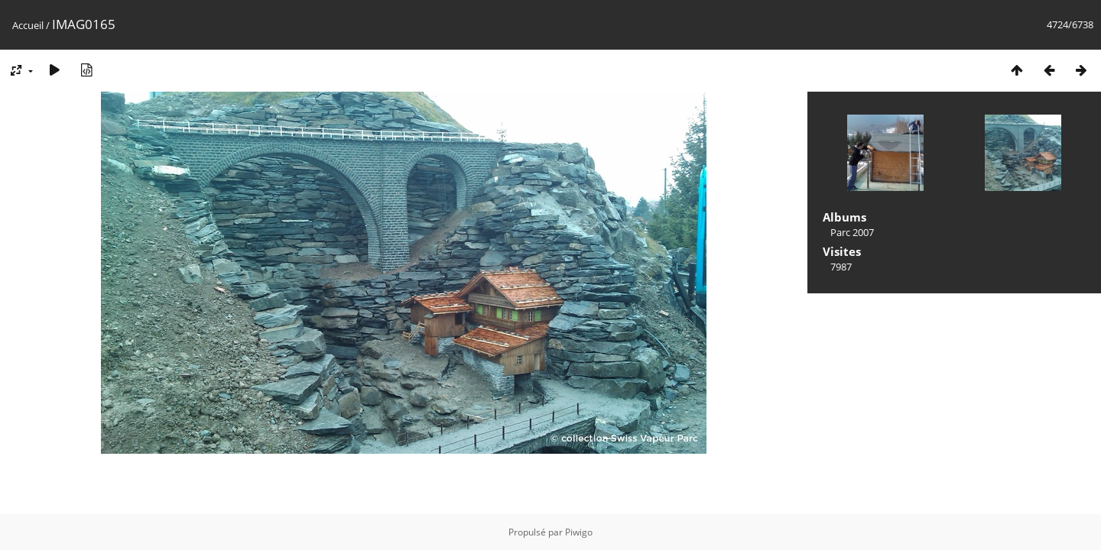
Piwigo (579, 532)
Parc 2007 (852, 232)
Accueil (28, 25)
